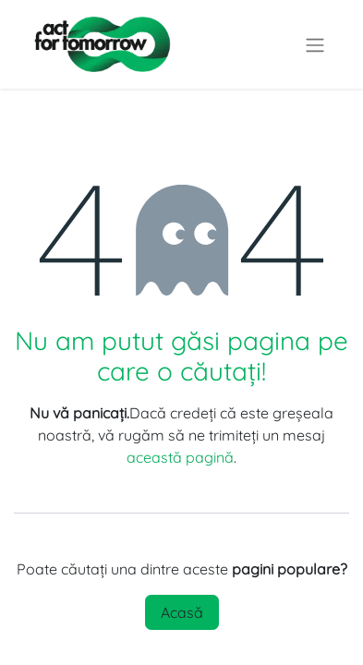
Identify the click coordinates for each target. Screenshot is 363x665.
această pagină (180, 457)
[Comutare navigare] (315, 44)
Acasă (182, 612)
